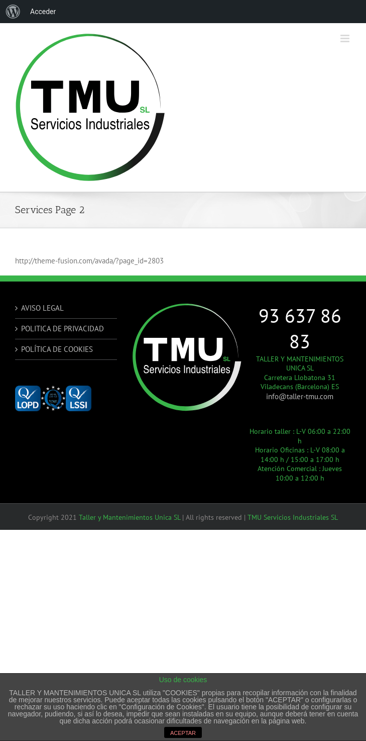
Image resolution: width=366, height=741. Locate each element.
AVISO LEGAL (42, 308)
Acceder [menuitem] (43, 12)
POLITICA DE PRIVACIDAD (62, 328)
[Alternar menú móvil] (345, 38)
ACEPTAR (183, 733)
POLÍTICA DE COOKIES (57, 349)
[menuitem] (13, 11)
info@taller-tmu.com (299, 396)
